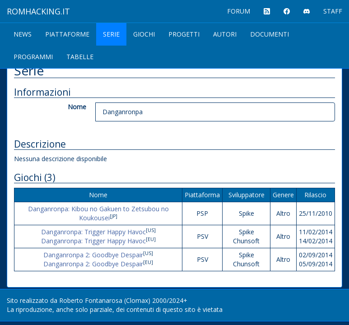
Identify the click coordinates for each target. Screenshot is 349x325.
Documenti (269, 34)
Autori (225, 34)
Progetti (184, 34)
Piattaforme (67, 34)
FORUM (238, 11)
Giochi (144, 34)
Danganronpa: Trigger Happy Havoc (93, 232)
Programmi (33, 56)
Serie (111, 34)
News (23, 34)
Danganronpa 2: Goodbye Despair (93, 255)
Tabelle (79, 56)
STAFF (332, 11)
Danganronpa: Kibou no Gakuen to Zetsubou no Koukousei (98, 213)
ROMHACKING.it (38, 11)
